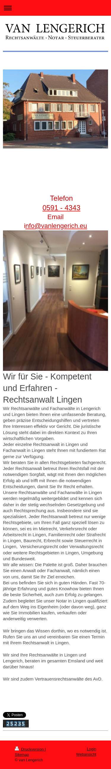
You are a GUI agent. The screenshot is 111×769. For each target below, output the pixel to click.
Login (91, 749)
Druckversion (30, 749)
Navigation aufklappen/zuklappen (55, 7)
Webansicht (86, 754)
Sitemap (22, 754)
